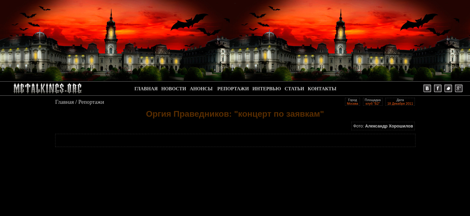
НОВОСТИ (173, 88)
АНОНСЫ (201, 88)
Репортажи (91, 102)
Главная (64, 102)
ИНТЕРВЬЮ (266, 88)
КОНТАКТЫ (322, 88)
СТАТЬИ (294, 88)
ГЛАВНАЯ (146, 88)
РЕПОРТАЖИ (233, 88)
